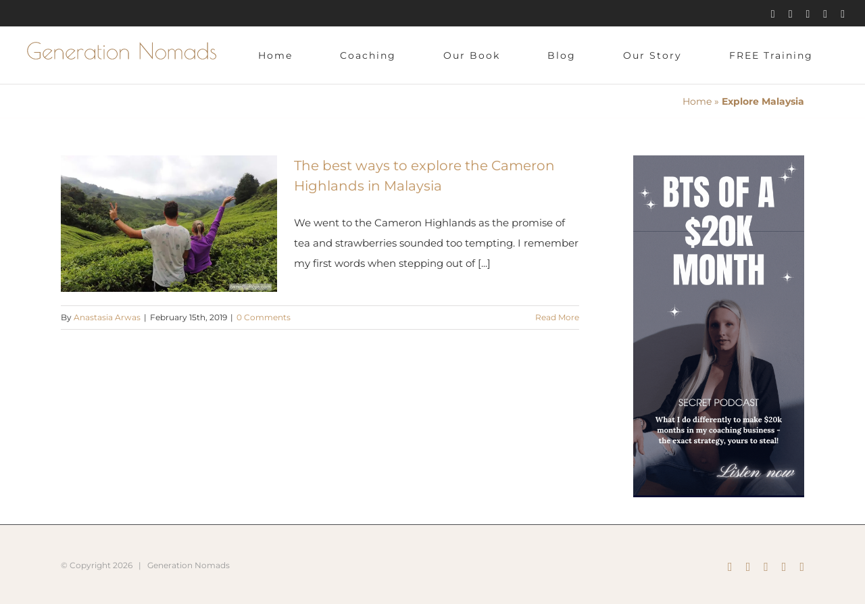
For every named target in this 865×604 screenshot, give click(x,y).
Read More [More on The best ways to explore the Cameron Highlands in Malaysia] (557, 317)
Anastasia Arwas (107, 317)
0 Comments (264, 317)
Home (697, 101)
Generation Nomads (188, 565)
